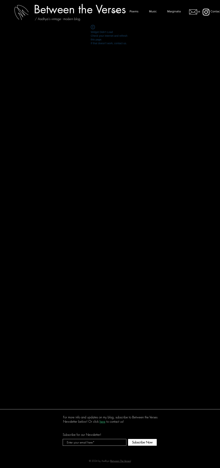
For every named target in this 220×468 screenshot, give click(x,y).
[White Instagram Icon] (206, 12)
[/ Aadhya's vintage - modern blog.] (58, 18)
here (102, 421)
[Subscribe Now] (142, 442)
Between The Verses (120, 461)
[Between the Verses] (80, 9)
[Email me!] (193, 11)
